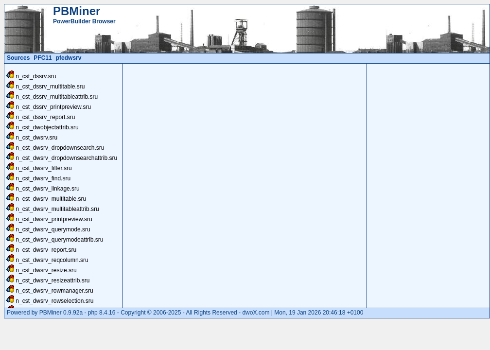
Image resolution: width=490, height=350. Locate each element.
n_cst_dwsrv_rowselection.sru (54, 301)
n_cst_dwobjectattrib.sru (47, 127)
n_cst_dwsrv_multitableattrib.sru (57, 209)
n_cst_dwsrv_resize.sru (46, 270)
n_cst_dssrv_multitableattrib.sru (57, 96)
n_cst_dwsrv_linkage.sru (47, 188)
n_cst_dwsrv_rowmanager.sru (54, 290)
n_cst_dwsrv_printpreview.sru (54, 219)
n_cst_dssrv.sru (36, 76)
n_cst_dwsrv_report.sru (46, 249)
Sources (18, 57)
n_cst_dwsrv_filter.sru (43, 168)
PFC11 (43, 57)
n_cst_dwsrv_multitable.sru (51, 198)
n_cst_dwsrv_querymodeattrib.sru (59, 239)
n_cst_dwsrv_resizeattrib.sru (52, 280)
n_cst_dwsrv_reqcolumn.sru (52, 260)
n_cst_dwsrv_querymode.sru (53, 229)
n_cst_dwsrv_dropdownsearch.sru (60, 147)
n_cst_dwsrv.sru (36, 137)
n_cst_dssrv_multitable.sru (50, 86)
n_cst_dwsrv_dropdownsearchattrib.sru (66, 158)
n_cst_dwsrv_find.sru (43, 178)
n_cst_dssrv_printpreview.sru (53, 107)
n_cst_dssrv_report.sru (45, 117)
